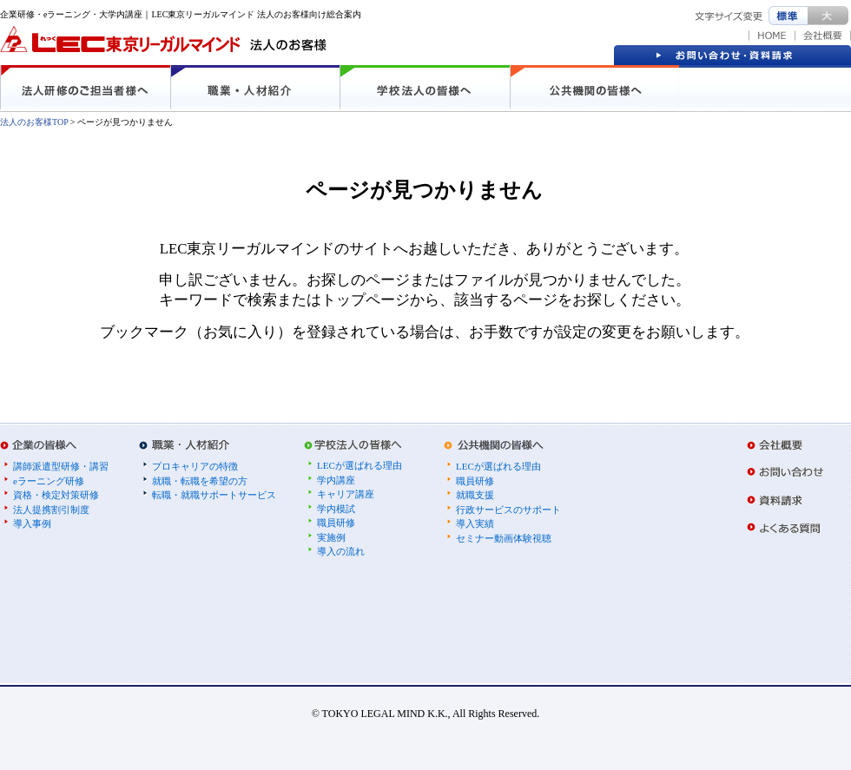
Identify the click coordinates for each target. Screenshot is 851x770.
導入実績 (475, 523)
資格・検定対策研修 (56, 495)
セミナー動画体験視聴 (503, 538)
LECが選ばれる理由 (359, 465)
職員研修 (336, 522)
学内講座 (336, 480)
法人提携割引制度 (51, 509)
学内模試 (336, 508)
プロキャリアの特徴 (195, 466)
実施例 (331, 537)
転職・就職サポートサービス (214, 495)
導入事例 (32, 523)
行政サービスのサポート (508, 509)
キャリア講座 (345, 494)
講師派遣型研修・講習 (61, 466)
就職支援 (475, 495)
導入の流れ (341, 551)
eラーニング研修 (48, 481)
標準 (788, 15)
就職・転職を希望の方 (199, 481)
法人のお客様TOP (34, 122)
